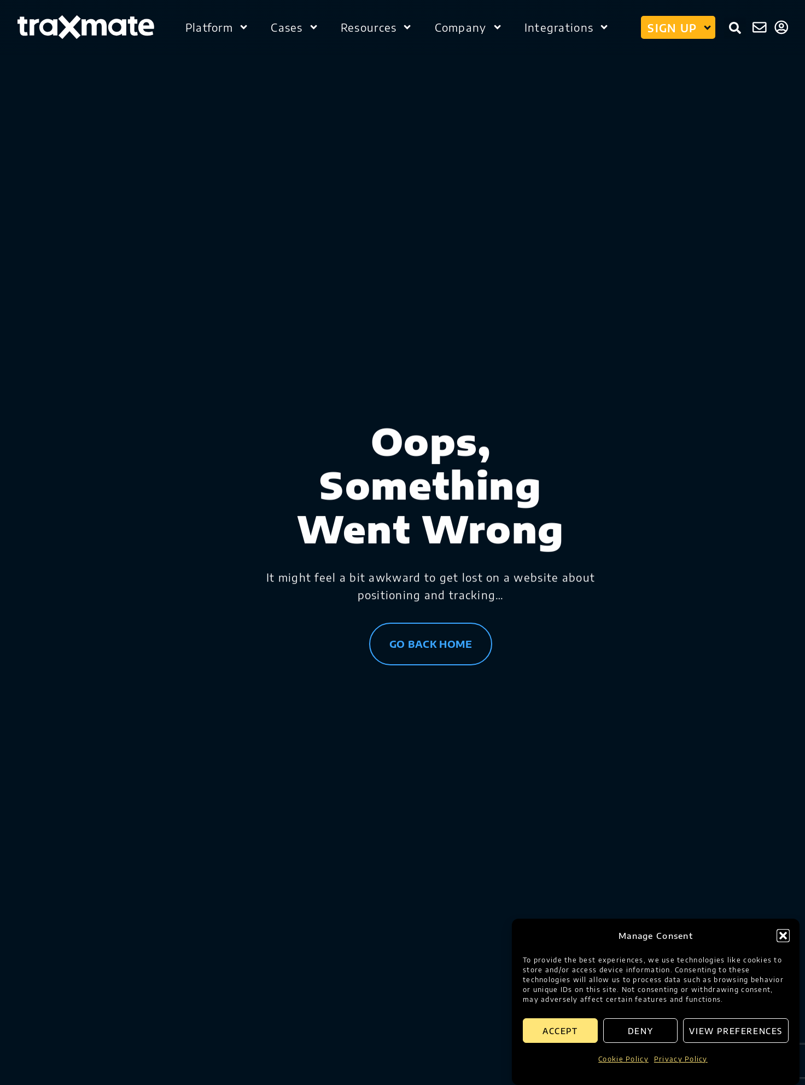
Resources (377, 27)
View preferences (736, 1031)
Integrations (567, 27)
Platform (217, 27)
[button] (783, 935)
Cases (295, 27)
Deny (640, 1031)
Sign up (680, 27)
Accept (560, 1031)
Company (469, 27)
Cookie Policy (623, 1059)
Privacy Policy (681, 1059)
